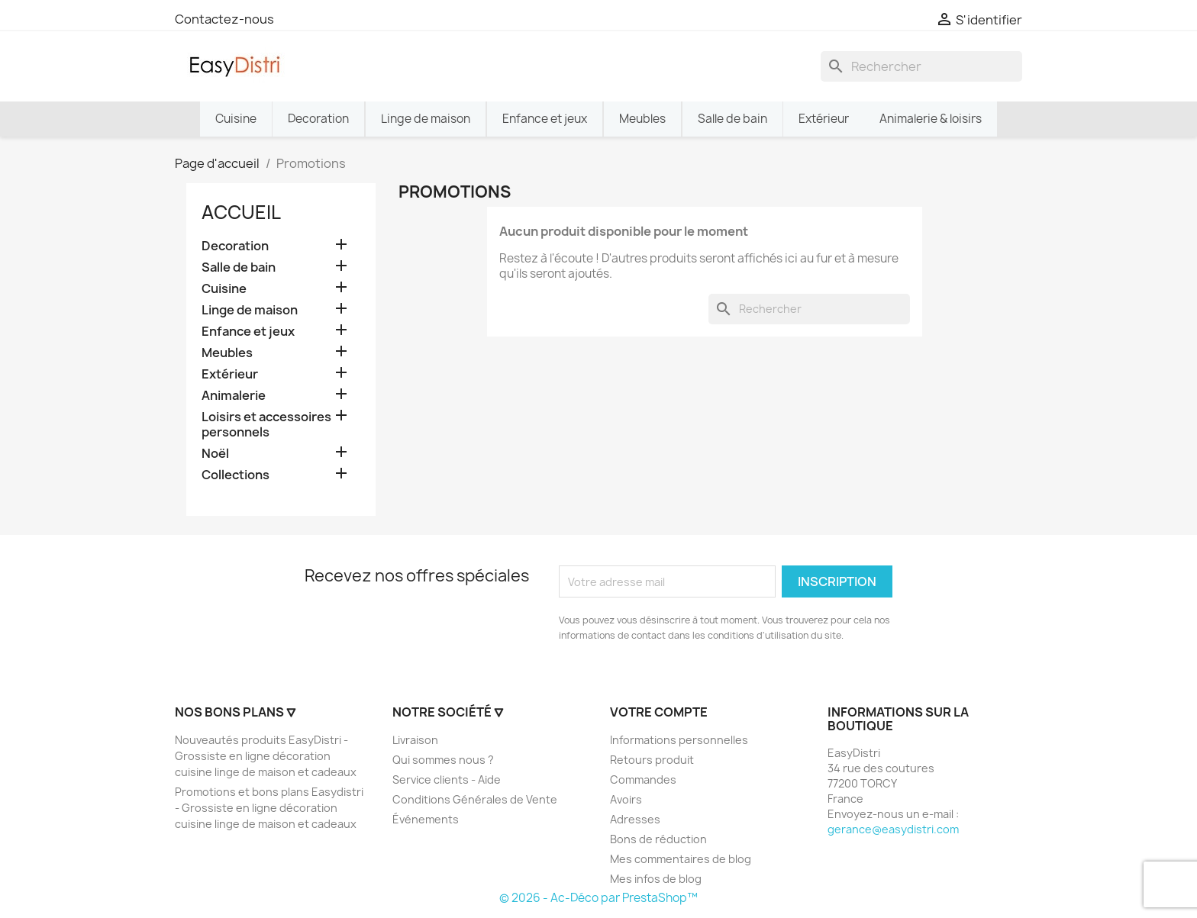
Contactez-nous (224, 19)
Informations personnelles (679, 740)
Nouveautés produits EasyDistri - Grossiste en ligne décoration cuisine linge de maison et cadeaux (266, 756)
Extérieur (230, 374)
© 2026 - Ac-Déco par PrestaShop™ (598, 898)
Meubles (227, 353)
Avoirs (626, 799)
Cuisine (224, 289)
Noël (215, 454)
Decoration (235, 246)
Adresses (635, 819)
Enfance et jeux (248, 332)
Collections (235, 475)
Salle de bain (239, 267)
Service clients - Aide (446, 779)
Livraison (415, 740)
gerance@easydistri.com (893, 829)
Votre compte (659, 712)
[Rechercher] (921, 66)
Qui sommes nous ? (443, 759)
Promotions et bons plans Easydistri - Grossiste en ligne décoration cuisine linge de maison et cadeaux (269, 807)
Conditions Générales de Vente (474, 799)
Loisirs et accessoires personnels (266, 424)
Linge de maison (250, 310)
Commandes (643, 779)
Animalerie (234, 396)
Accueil (241, 212)
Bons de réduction (658, 839)
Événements (425, 819)
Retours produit (652, 759)
